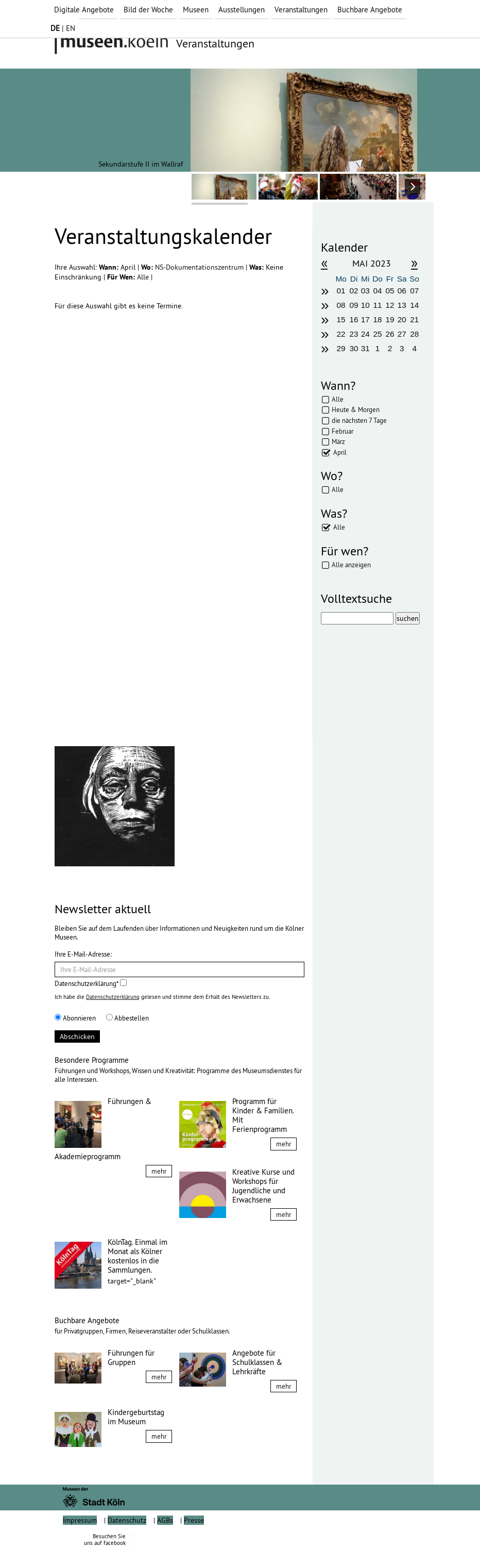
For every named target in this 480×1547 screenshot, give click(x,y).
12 (389, 305)
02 (353, 290)
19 (389, 319)
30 (353, 348)
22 (341, 334)
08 (341, 305)
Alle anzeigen (351, 565)
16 (353, 319)
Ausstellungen (241, 9)
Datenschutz (127, 1520)
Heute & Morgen (356, 409)
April (340, 452)
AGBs (165, 1520)
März (338, 441)
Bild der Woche (148, 9)
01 (341, 290)
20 (402, 319)
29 (341, 348)
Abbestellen (127, 1018)
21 (414, 319)
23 (353, 334)
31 (365, 348)
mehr (158, 1171)
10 (365, 305)
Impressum (80, 1520)
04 (377, 290)
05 (389, 290)
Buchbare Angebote (369, 9)
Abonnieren (75, 1018)
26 (389, 334)
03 (365, 290)
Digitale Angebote (84, 9)
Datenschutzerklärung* (91, 983)
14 (414, 305)
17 (365, 319)
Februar (342, 431)
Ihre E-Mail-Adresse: (83, 954)
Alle (144, 277)
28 (414, 334)
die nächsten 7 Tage (359, 420)
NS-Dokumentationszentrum (200, 267)
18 (377, 319)
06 (402, 290)
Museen (196, 9)
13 (402, 305)
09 (353, 305)
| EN (62, 28)
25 (377, 334)
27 (402, 334)
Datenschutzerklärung (113, 996)
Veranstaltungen (301, 9)
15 (341, 319)
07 (414, 290)
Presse (194, 1520)
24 (365, 334)
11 (377, 305)
